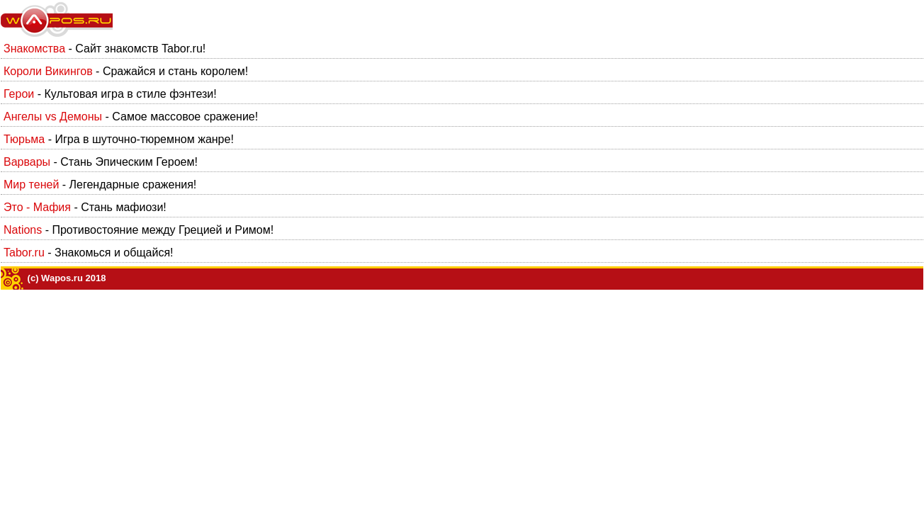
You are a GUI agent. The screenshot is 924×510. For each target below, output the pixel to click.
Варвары (27, 162)
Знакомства (34, 48)
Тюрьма (24, 139)
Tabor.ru (24, 252)
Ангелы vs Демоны (53, 116)
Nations (23, 230)
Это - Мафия (37, 207)
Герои (19, 94)
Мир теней (31, 184)
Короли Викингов (48, 71)
